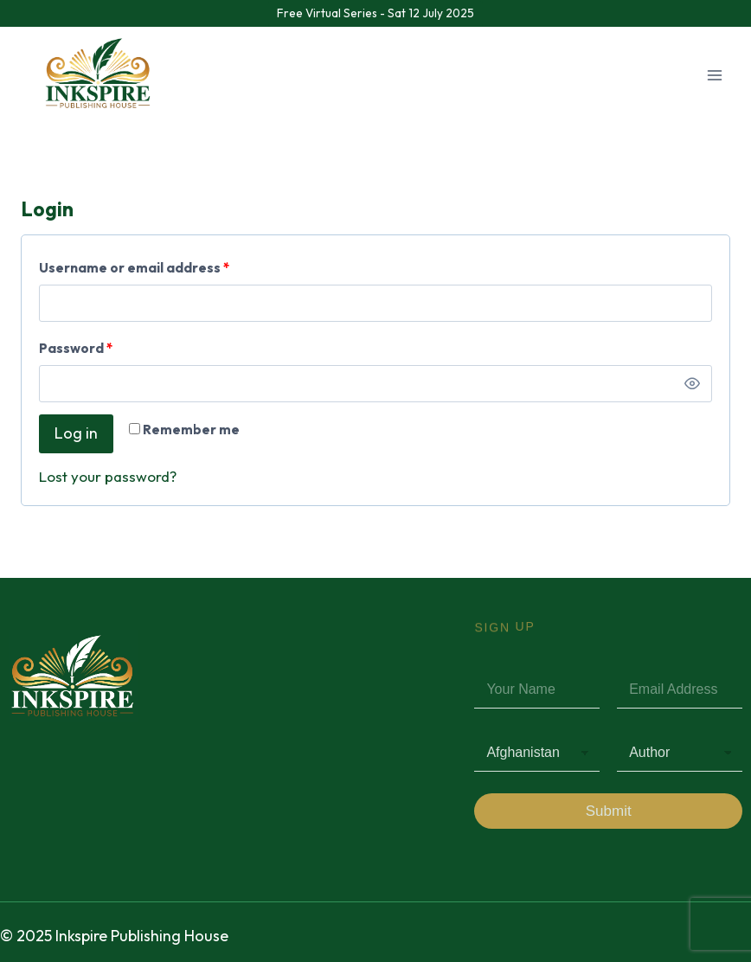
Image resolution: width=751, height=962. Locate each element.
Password (80, 344)
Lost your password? (108, 476)
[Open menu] (714, 74)
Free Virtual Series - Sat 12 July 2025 (375, 13)
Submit (609, 811)
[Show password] (692, 384)
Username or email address (138, 264)
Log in (76, 433)
